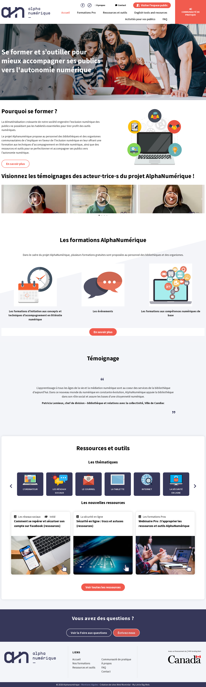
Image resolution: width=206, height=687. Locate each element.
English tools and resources (150, 12)
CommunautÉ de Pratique (191, 13)
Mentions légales (89, 684)
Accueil (65, 12)
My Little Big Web (140, 684)
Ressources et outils (115, 12)
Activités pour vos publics (140, 19)
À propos (100, 5)
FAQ (165, 19)
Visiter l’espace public (152, 5)
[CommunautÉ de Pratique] (190, 9)
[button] (4, 199)
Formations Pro (86, 12)
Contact (120, 5)
